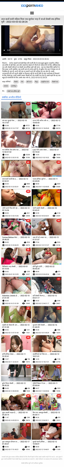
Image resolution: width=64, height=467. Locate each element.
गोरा (22, 82)
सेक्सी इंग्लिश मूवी (26, 463)
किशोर (16, 82)
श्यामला (6, 86)
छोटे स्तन (29, 82)
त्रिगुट (36, 82)
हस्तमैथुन (13, 86)
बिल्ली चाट (55, 82)
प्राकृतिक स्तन (45, 82)
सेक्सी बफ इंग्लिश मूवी (13, 91)
